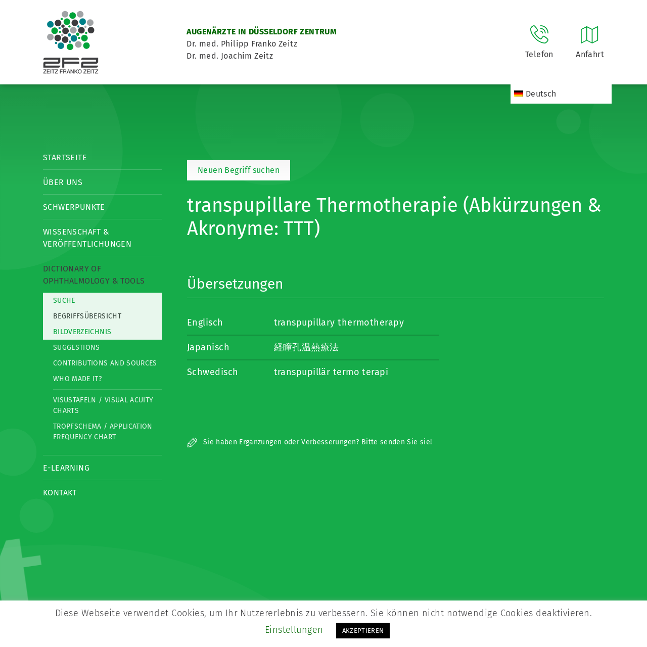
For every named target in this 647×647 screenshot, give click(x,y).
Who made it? (77, 379)
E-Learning (66, 468)
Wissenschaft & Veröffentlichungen (87, 238)
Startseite (65, 157)
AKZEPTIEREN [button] (363, 630)
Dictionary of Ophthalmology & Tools (94, 275)
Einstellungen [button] (294, 629)
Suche (64, 300)
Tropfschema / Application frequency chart (103, 431)
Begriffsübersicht (87, 316)
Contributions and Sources (105, 363)
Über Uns (62, 182)
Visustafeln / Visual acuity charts (103, 405)
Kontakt (60, 492)
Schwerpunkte (74, 207)
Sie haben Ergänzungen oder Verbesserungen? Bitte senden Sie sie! (309, 442)
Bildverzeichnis (82, 332)
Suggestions (76, 347)
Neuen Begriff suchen (239, 170)
